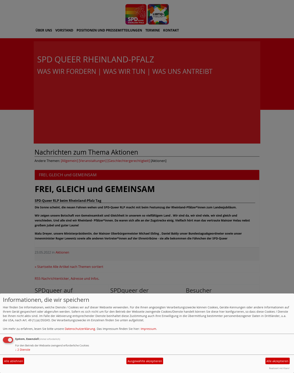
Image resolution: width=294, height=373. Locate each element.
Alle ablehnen (13, 361)
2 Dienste (22, 350)
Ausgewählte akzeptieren (145, 361)
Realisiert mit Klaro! (279, 368)
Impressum (148, 329)
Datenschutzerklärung (80, 329)
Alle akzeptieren (277, 361)
